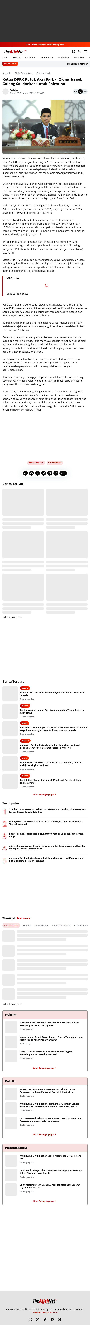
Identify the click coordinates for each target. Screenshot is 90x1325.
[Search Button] (80, 51)
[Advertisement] (45, 21)
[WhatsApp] (55, 473)
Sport (24, 758)
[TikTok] (45, 1319)
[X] (37, 473)
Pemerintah (47, 57)
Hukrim (16, 57)
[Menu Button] (86, 51)
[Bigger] (85, 91)
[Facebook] (31, 473)
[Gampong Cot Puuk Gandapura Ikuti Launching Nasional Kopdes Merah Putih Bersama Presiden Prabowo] (10, 746)
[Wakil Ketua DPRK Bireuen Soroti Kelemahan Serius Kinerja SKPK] (11, 1161)
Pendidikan (63, 57)
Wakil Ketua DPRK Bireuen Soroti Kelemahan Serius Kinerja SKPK (50, 1157)
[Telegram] (43, 473)
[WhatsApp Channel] (60, 1319)
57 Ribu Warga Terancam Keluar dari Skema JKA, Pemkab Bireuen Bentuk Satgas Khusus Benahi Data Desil (47, 810)
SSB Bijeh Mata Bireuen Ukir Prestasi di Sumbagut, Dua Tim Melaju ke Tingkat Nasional (51, 764)
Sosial (24, 723)
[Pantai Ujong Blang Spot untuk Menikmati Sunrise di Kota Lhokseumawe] (10, 781)
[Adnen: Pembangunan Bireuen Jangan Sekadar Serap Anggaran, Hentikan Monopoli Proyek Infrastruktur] (11, 1094)
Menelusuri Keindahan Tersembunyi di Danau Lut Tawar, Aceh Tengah (52, 694)
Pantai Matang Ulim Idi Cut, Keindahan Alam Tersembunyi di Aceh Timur (52, 711)
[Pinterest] (49, 473)
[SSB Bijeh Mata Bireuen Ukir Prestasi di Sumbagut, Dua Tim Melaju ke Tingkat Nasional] (10, 763)
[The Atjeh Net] (45, 1300)
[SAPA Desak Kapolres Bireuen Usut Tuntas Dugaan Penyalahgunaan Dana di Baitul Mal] (11, 1056)
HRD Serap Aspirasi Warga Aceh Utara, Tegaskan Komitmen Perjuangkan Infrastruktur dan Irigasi (51, 1119)
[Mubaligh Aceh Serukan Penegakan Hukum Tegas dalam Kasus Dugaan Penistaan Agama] (11, 1027)
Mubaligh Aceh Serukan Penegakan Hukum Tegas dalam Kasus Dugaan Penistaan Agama (49, 1024)
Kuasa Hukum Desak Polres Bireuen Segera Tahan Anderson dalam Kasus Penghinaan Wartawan (51, 1038)
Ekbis (5, 57)
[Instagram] (30, 1319)
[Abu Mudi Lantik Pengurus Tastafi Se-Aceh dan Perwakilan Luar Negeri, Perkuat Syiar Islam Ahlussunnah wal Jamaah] (10, 728)
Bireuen (25, 741)
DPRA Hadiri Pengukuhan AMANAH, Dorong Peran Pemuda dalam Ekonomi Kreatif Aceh (51, 1171)
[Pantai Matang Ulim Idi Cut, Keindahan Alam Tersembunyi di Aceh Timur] (10, 711)
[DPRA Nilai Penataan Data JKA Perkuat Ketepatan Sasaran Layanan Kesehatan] (11, 1189)
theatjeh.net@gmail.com (45, 1312)
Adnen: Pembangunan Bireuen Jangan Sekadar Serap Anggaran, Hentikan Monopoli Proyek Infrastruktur (47, 847)
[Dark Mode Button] (74, 51)
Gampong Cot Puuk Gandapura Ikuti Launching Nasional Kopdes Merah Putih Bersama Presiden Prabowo (50, 746)
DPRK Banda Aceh (36, 463)
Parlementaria (54, 463)
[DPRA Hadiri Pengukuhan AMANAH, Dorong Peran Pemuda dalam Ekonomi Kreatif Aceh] (11, 1175)
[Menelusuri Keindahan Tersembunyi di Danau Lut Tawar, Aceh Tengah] (10, 693)
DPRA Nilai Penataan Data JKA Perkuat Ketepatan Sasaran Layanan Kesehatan (50, 1186)
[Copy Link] (25, 473)
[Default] (80, 91)
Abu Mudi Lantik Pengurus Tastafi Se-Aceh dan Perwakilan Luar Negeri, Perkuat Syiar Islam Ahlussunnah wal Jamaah (53, 729)
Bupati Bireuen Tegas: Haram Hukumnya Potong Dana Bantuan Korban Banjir (46, 835)
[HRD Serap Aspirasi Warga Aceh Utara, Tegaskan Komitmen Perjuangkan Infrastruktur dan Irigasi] (11, 1123)
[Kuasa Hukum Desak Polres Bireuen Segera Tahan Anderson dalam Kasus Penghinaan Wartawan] (11, 1042)
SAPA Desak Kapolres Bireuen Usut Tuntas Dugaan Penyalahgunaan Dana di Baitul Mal (46, 1053)
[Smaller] (75, 91)
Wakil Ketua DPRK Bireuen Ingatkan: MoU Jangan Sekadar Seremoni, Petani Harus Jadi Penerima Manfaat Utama (50, 1105)
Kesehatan (30, 57)
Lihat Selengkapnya (45, 794)
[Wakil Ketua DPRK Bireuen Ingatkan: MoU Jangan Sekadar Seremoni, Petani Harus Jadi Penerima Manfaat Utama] (11, 1108)
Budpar (25, 688)
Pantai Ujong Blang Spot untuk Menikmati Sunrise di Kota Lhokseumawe (50, 781)
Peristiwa (79, 57)
